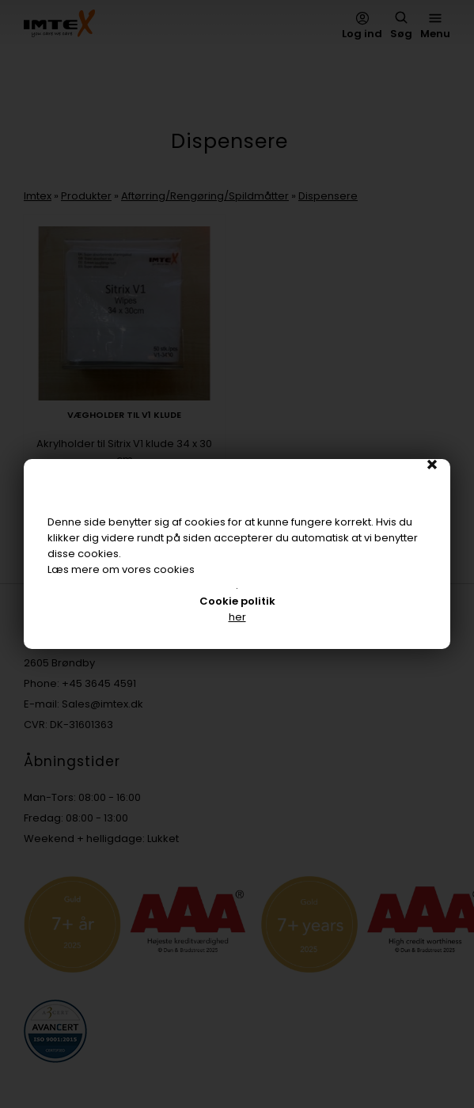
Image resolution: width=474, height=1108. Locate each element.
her (237, 616)
